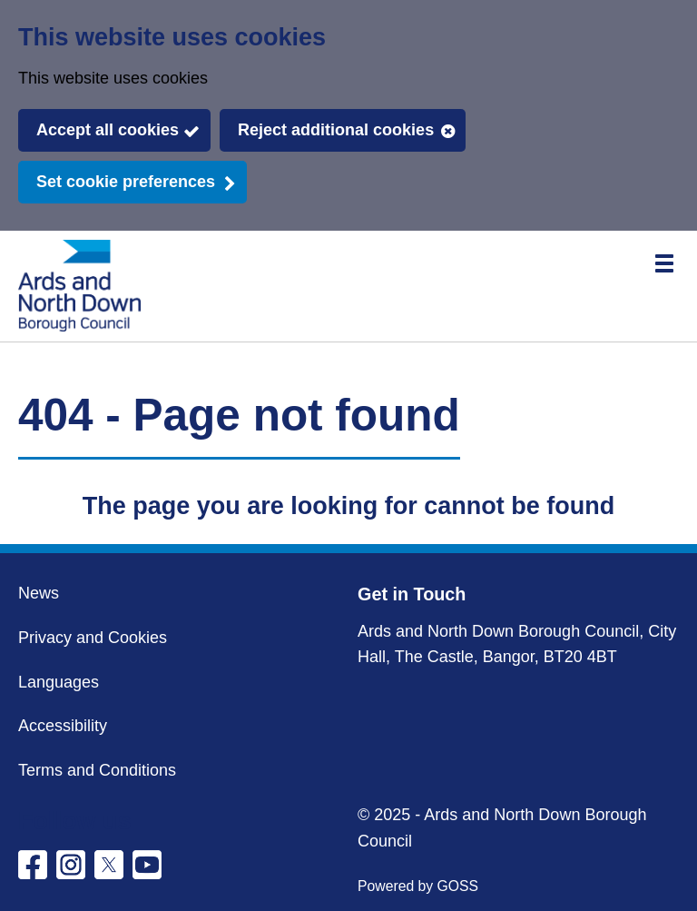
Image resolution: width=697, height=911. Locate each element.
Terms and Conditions (97, 770)
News (38, 593)
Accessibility (62, 726)
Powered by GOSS (418, 886)
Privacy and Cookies (92, 638)
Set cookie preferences (125, 182)
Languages (58, 682)
